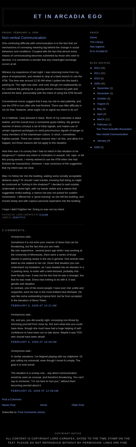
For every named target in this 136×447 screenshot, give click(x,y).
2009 (97, 83)
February (102, 124)
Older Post (78, 404)
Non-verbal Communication (112, 134)
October (102, 98)
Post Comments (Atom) (31, 412)
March (101, 119)
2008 (97, 147)
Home (43, 404)
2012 (97, 67)
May (100, 108)
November (103, 93)
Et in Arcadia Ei (99, 51)
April (100, 114)
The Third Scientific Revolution (114, 129)
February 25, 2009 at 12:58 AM (34, 390)
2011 (97, 73)
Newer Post (8, 404)
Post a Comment (11, 399)
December (103, 88)
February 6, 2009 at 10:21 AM (34, 305)
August (101, 103)
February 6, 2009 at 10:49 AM (34, 341)
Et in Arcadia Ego (68, 16)
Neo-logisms (97, 46)
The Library (96, 42)
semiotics (18, 217)
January (102, 140)
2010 (97, 78)
